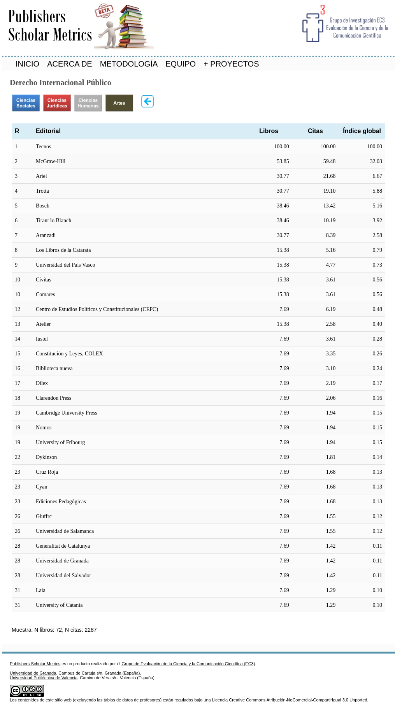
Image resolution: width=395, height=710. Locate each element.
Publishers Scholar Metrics (35, 663)
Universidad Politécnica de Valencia (43, 677)
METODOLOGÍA (129, 64)
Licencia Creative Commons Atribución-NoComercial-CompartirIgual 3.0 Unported (289, 700)
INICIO (27, 64)
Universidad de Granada (33, 673)
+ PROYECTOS (231, 64)
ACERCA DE (69, 64)
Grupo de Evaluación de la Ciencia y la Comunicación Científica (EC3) (188, 663)
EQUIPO (180, 64)
